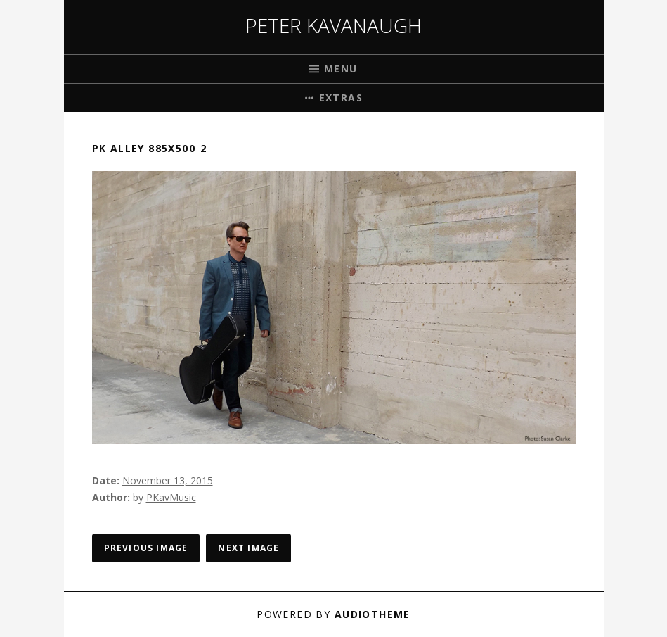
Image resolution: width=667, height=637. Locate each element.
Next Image (248, 548)
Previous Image (146, 548)
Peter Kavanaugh (333, 25)
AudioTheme (372, 614)
